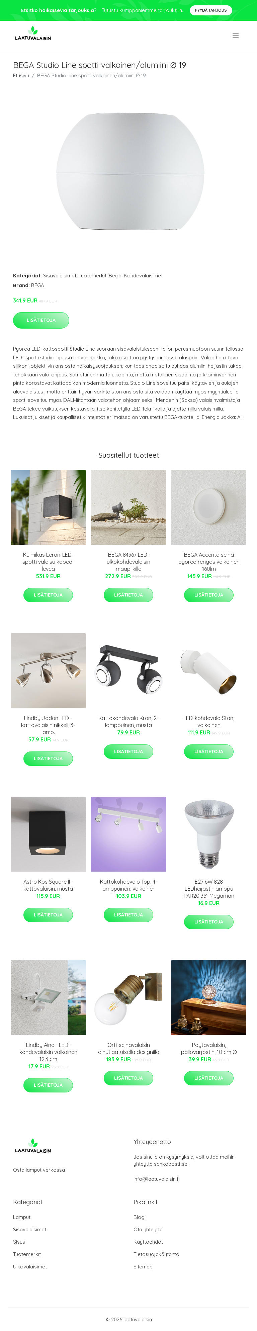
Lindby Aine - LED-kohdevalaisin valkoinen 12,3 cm (48, 1052)
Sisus (19, 1242)
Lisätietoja (41, 320)
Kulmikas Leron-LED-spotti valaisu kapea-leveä (48, 561)
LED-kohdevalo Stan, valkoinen (208, 721)
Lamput (21, 1217)
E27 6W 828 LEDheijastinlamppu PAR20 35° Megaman (209, 888)
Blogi (140, 1217)
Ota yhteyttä (148, 1229)
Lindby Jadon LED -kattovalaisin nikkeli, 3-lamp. (48, 725)
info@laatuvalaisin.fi (157, 1179)
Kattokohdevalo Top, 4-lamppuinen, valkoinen (128, 885)
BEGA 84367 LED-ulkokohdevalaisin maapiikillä (128, 561)
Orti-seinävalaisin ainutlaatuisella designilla (128, 1048)
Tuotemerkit (92, 275)
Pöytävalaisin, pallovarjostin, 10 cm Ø (209, 1048)
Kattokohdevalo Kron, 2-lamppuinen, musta (128, 721)
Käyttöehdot (148, 1242)
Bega (115, 275)
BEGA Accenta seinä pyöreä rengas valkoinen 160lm (209, 561)
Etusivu (21, 75)
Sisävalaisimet (59, 275)
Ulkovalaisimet (30, 1266)
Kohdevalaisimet (143, 275)
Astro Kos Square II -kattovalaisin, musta (48, 885)
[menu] (236, 36)
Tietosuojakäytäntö (156, 1254)
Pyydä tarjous (211, 10)
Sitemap (143, 1266)
